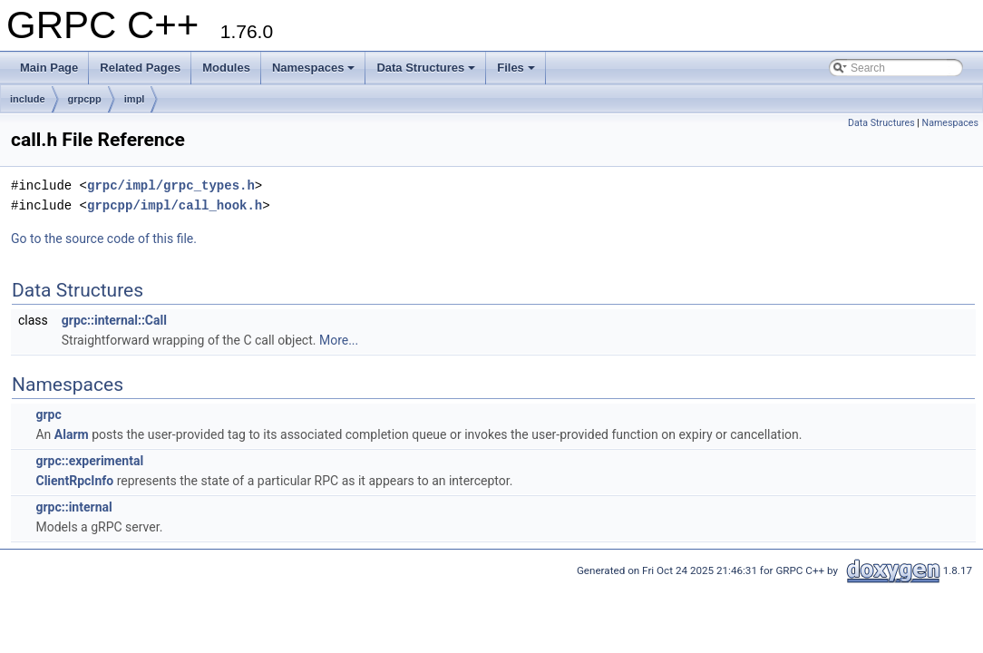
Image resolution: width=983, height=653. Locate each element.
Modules (226, 67)
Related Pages (140, 67)
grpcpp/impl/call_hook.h (174, 205)
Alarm (71, 434)
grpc (48, 414)
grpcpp (85, 98)
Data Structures (425, 67)
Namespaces (313, 67)
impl (134, 98)
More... (338, 340)
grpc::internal (73, 507)
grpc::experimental (89, 460)
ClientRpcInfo (74, 480)
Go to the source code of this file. (104, 238)
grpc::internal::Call (114, 320)
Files (516, 67)
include (27, 98)
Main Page (49, 67)
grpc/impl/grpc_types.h (171, 185)
